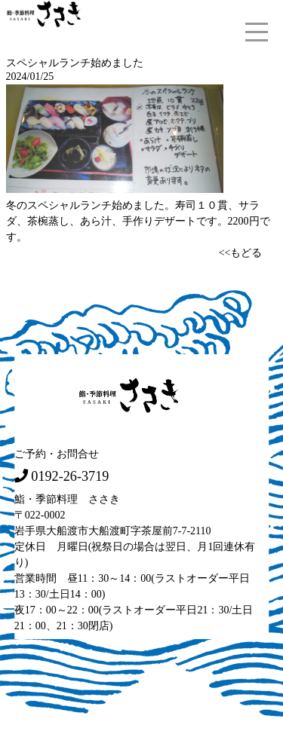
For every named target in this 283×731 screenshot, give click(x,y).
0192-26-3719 (70, 475)
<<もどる (241, 252)
